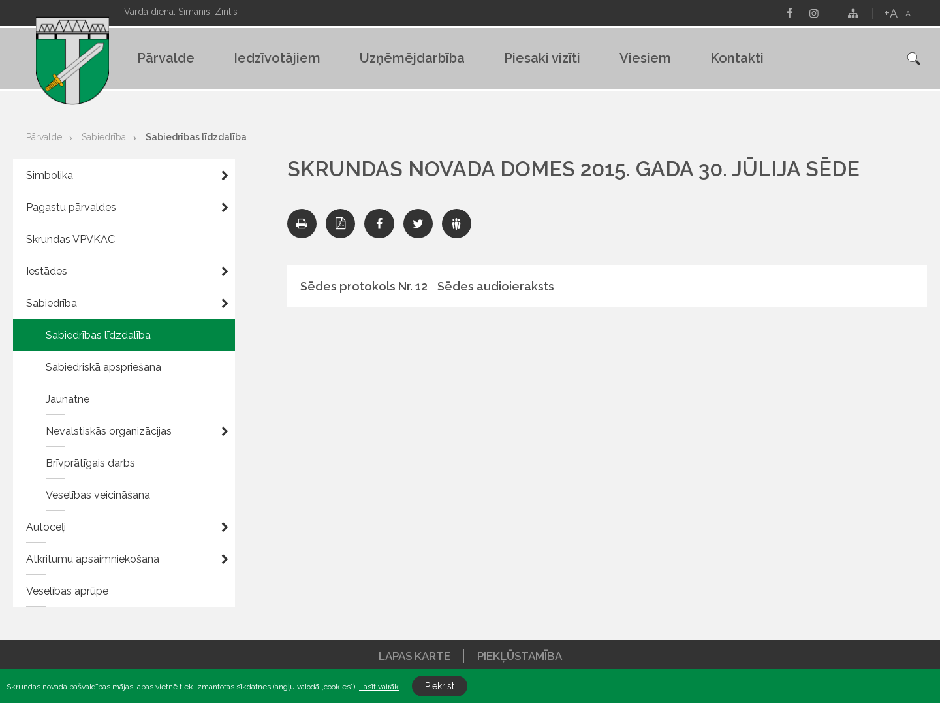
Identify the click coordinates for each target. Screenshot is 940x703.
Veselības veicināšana (98, 495)
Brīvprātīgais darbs (90, 463)
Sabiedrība (104, 137)
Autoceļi (46, 527)
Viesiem (645, 58)
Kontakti (737, 58)
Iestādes (46, 271)
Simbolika (49, 175)
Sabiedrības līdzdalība (196, 137)
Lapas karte (414, 656)
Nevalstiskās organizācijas (109, 431)
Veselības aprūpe (67, 591)
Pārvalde (166, 58)
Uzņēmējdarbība (412, 58)
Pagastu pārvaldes (71, 207)
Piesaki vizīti (542, 58)
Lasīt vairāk (379, 686)
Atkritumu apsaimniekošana (92, 559)
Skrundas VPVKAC (70, 239)
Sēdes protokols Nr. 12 (364, 286)
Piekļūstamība (519, 656)
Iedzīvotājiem (277, 58)
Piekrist (439, 686)
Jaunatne (67, 399)
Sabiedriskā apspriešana (103, 367)
